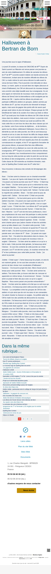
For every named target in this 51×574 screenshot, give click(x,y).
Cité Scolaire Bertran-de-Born (25, 35)
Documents (25, 466)
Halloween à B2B (8, 379)
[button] (45, 9)
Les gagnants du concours (11, 376)
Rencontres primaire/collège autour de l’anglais (18, 394)
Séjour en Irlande (8, 424)
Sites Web (25, 461)
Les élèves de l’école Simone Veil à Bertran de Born (19, 409)
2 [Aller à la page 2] (23, 428)
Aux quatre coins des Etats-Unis (13, 411)
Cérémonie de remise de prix (12, 421)
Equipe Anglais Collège (43, 62)
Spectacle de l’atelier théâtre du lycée (15, 391)
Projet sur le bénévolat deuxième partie (15, 389)
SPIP (31, 567)
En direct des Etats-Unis (10, 396)
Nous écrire (26, 499)
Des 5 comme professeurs (11, 370)
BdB (30, 9)
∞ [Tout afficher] (31, 428)
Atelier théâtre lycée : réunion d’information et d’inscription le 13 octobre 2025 (22, 382)
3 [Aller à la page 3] (27, 428)
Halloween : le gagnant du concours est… (16, 402)
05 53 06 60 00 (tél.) (16, 483)
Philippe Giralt (41, 566)
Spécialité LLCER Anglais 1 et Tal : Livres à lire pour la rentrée (23, 385)
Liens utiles (25, 450)
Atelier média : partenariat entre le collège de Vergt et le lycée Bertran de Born (25, 399)
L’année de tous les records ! (12, 387)
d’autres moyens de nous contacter (24, 492)
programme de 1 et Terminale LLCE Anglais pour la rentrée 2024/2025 (22, 416)
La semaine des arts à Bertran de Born (15, 413)
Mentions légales (37, 563)
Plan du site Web (25, 455)
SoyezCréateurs (22, 567)
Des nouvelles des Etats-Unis (12, 404)
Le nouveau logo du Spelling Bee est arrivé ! (17, 374)
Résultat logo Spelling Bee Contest (14, 372)
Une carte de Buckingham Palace (13, 366)
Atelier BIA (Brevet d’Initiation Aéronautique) (17, 406)
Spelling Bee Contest (9, 419)
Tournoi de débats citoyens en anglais (15, 368)
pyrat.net (21, 566)
